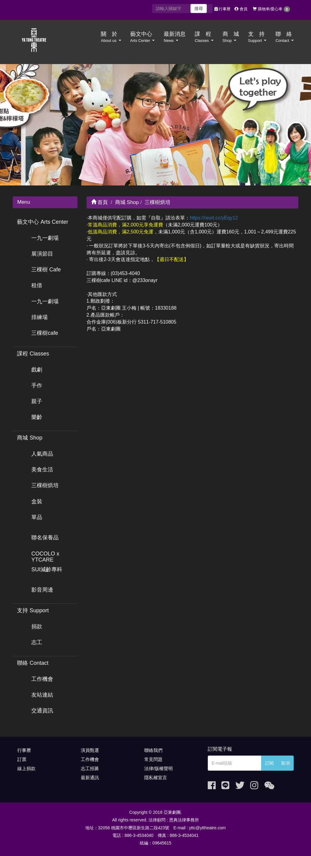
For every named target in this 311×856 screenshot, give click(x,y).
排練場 (39, 317)
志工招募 (90, 768)
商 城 (231, 37)
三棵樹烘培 (45, 485)
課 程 (204, 37)
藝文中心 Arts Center (42, 222)
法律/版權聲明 (158, 768)
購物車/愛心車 (271, 9)
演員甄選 (90, 750)
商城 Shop (29, 438)
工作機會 (42, 679)
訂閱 (269, 763)
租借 (36, 285)
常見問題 (153, 759)
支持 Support (33, 610)
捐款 (36, 626)
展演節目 (42, 254)
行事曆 (222, 9)
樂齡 (36, 417)
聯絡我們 (153, 750)
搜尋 (198, 8)
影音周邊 (42, 590)
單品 (36, 517)
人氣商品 (42, 454)
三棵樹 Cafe (46, 270)
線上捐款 (26, 768)
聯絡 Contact (32, 663)
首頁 (99, 202)
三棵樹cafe (44, 333)
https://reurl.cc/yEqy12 (214, 217)
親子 (36, 401)
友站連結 (42, 695)
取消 (285, 763)
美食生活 (42, 470)
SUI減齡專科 (46, 569)
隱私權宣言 (155, 777)
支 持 (257, 37)
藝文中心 (142, 37)
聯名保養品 (45, 538)
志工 (36, 642)
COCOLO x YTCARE (45, 557)
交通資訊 (42, 711)
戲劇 (36, 370)
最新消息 (175, 37)
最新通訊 (90, 777)
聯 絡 (284, 37)
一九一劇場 (45, 238)
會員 (241, 9)
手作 (36, 385)
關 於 (111, 37)
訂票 (21, 759)
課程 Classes (33, 354)
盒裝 (36, 501)
